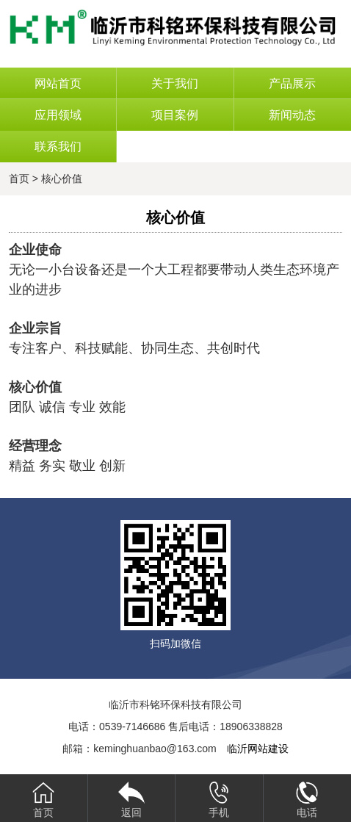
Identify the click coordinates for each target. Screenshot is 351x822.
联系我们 (58, 146)
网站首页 (58, 83)
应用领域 (58, 115)
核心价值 (61, 178)
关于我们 (174, 83)
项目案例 (174, 115)
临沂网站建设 (258, 748)
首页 (19, 178)
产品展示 (292, 83)
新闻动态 (292, 115)
